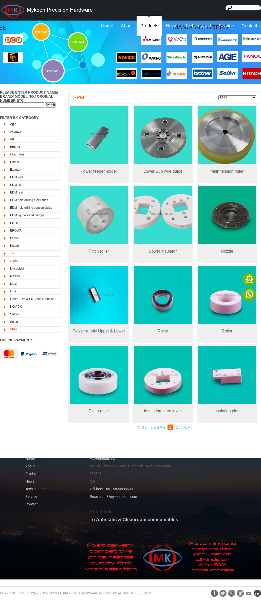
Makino (15, 276)
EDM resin (17, 192)
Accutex (15, 131)
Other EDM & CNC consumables (32, 299)
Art (12, 139)
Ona (13, 291)
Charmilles (17, 154)
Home (107, 25)
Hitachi (15, 246)
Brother (15, 147)
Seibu (14, 322)
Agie (13, 124)
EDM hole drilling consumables (31, 207)
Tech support (198, 25)
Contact (249, 25)
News (171, 25)
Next (186, 427)
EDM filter (17, 185)
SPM (13, 329)
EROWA (16, 230)
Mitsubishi (17, 268)
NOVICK (16, 306)
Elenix (14, 223)
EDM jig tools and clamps (27, 215)
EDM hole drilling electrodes (29, 200)
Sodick (14, 314)
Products (149, 25)
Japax (14, 261)
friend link (100, 511)
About (127, 25)
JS (12, 253)
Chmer (14, 162)
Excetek (15, 169)
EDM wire (16, 177)
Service (226, 25)
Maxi (13, 284)
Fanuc (14, 238)
